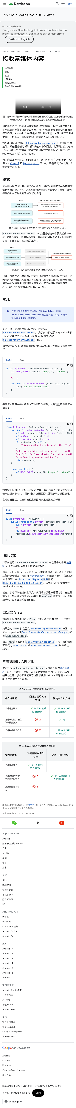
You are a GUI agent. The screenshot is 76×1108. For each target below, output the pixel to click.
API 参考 (6, 999)
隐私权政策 (7, 899)
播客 (4, 867)
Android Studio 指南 (12, 990)
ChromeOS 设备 (10, 926)
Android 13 (7, 968)
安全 (4, 848)
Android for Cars (10, 931)
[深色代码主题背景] (68, 365)
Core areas (26, 15)
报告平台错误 (8, 1022)
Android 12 (7, 972)
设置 (45, 579)
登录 (70, 3)
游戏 (4, 880)
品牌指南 (27, 1086)
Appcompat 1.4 (31, 163)
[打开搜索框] (57, 3)
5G (3, 904)
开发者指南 (7, 995)
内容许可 (32, 805)
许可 (18, 1086)
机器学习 (6, 885)
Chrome (6, 1060)
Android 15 (7, 958)
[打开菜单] (5, 3)
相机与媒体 (7, 894)
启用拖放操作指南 (26, 318)
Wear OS (6, 921)
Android (6, 838)
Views (50, 15)
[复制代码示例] (71, 365)
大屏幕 (5, 917)
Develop (9, 15)
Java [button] (22, 360)
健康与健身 (7, 889)
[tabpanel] (38, 380)
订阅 (38, 1092)
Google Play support (12, 1031)
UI (40, 15)
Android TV (7, 936)
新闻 (4, 858)
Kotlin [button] (9, 360)
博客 (4, 862)
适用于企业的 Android (12, 843)
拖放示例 (31, 311)
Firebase (6, 1065)
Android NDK (8, 1009)
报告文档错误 (8, 1027)
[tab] (9, 359)
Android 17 (7, 948)
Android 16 (7, 953)
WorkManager (37, 575)
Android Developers (11, 51)
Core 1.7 (14, 163)
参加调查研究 (8, 1036)
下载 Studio (7, 1004)
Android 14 (7, 963)
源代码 (5, 853)
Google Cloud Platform (13, 1070)
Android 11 (7, 977)
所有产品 (6, 1075)
